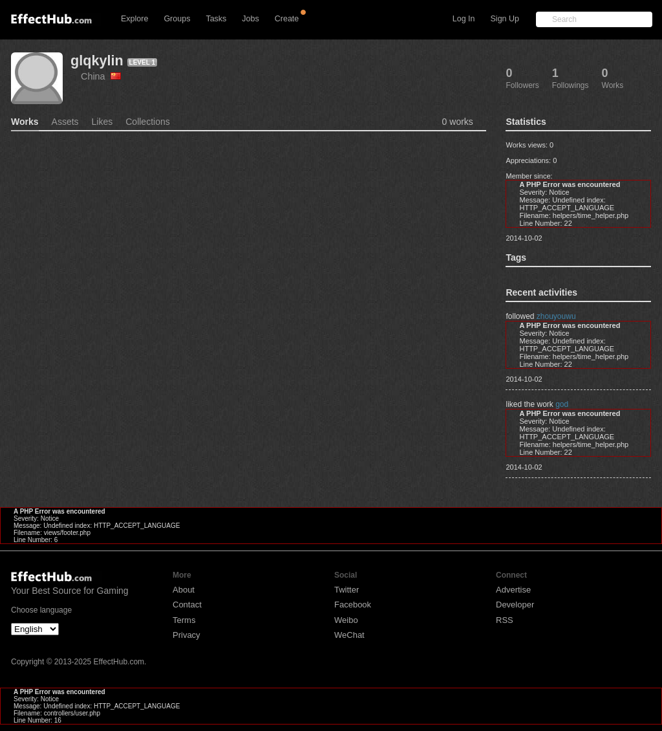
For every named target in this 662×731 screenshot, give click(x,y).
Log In (464, 18)
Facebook (352, 604)
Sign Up (505, 18)
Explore (134, 18)
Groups (177, 18)
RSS (504, 620)
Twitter (346, 590)
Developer (515, 604)
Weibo (346, 620)
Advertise (513, 590)
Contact (187, 604)
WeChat (349, 635)
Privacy (186, 635)
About (184, 590)
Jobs (250, 18)
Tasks (216, 18)
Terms (184, 620)
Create (287, 18)
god (561, 404)
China (101, 76)
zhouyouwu (556, 316)
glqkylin (96, 60)
